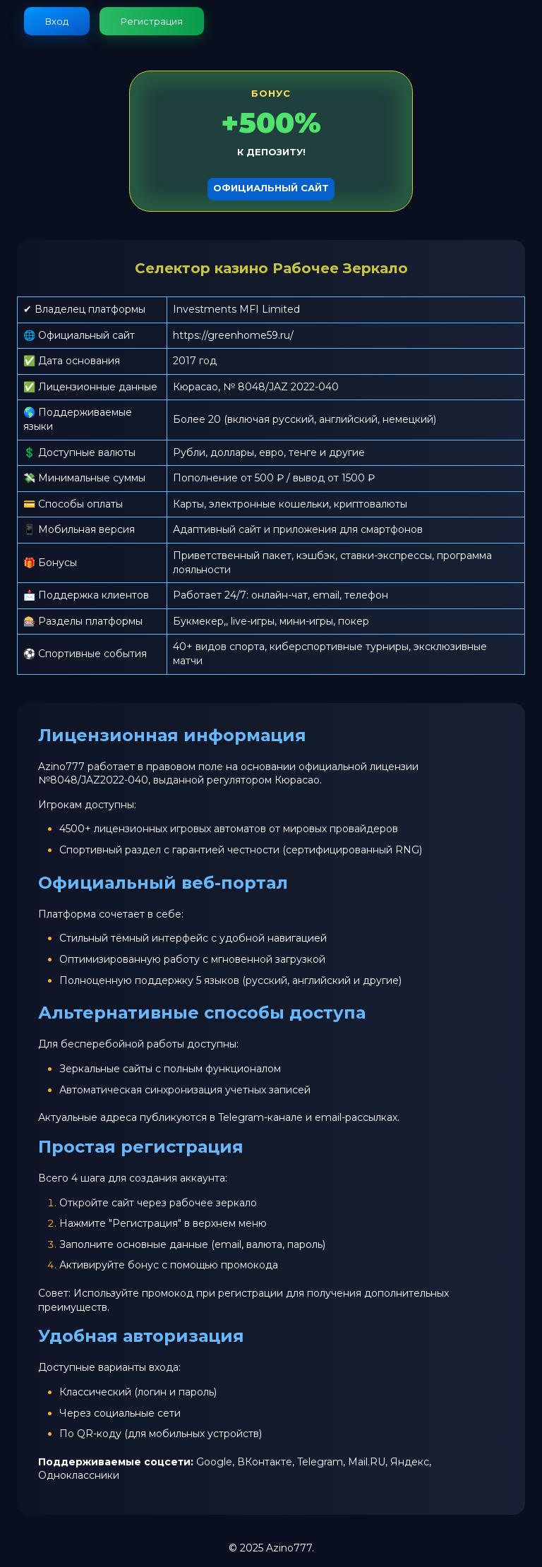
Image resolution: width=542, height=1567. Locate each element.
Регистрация (152, 21)
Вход (56, 21)
